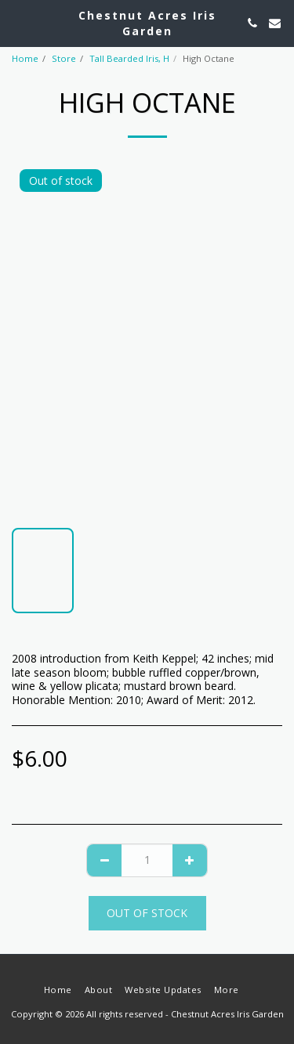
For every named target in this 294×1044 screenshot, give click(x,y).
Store (64, 58)
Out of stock (147, 912)
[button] (17, 22)
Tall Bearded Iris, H (129, 58)
